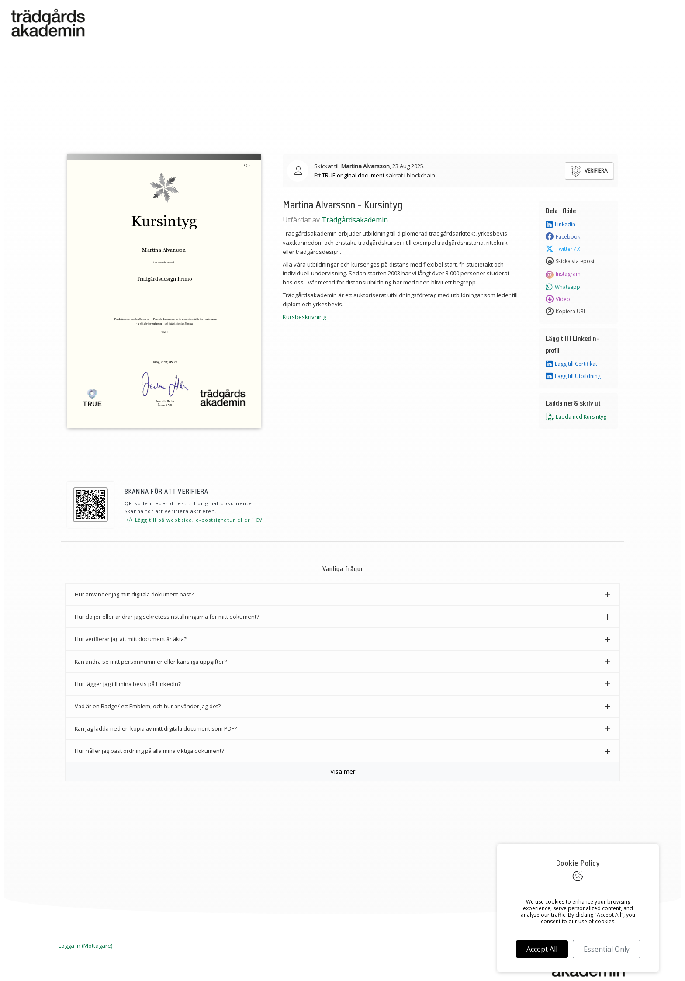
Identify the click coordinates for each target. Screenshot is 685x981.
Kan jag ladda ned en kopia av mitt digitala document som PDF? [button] (156, 728)
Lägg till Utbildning (573, 376)
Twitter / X (563, 249)
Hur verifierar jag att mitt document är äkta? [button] (131, 639)
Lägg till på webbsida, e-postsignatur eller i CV (195, 519)
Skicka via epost (570, 261)
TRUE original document (353, 175)
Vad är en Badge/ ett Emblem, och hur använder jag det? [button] (148, 706)
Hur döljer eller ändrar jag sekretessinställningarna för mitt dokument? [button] (167, 616)
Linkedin (560, 225)
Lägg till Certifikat (571, 364)
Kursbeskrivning (304, 317)
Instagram (563, 274)
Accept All (541, 949)
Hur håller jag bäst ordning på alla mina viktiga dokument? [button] (149, 751)
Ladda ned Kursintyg (576, 417)
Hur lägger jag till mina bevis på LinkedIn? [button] (128, 684)
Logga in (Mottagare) (85, 946)
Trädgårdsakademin (355, 220)
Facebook (563, 237)
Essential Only (607, 949)
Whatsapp (563, 287)
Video (558, 299)
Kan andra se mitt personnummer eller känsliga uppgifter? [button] (151, 662)
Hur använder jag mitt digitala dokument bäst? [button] (134, 594)
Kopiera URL (566, 311)
